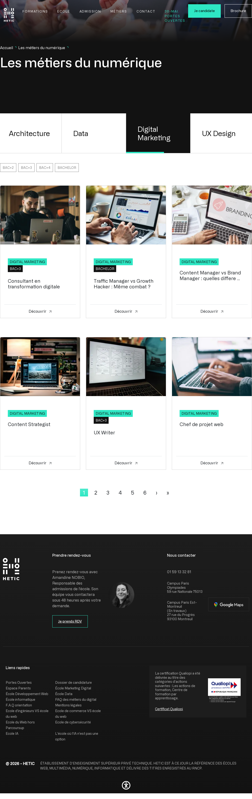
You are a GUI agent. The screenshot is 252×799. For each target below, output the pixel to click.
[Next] (156, 492)
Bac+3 (26, 167)
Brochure (238, 11)
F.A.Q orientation (19, 705)
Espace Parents (18, 688)
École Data (63, 694)
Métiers (119, 11)
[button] (126, 785)
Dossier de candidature (73, 682)
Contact (146, 11)
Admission (90, 11)
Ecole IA (12, 733)
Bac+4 (44, 167)
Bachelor (66, 167)
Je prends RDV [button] (70, 621)
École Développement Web (27, 694)
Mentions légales (68, 705)
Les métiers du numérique (41, 48)
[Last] (168, 492)
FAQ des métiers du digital (75, 699)
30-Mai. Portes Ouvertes (175, 15)
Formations (35, 11)
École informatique (20, 699)
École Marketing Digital (73, 688)
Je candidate (204, 11)
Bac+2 (8, 167)
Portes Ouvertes (19, 682)
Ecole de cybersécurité (73, 722)
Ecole (63, 11)
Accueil (6, 48)
